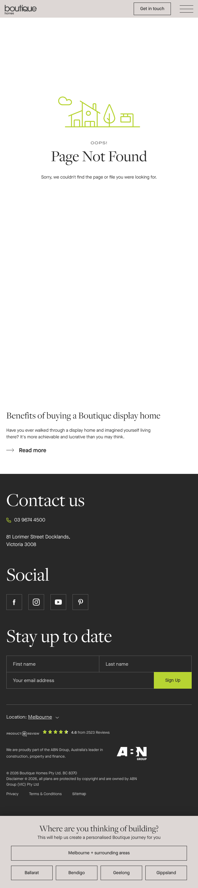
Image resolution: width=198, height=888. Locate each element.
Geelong (121, 873)
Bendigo (76, 873)
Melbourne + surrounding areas (99, 853)
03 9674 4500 (25, 520)
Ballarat (32, 873)
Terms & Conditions (45, 794)
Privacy (12, 794)
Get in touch (152, 9)
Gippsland (166, 873)
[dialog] (99, 852)
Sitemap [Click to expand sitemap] (79, 794)
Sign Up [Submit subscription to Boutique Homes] (172, 680)
